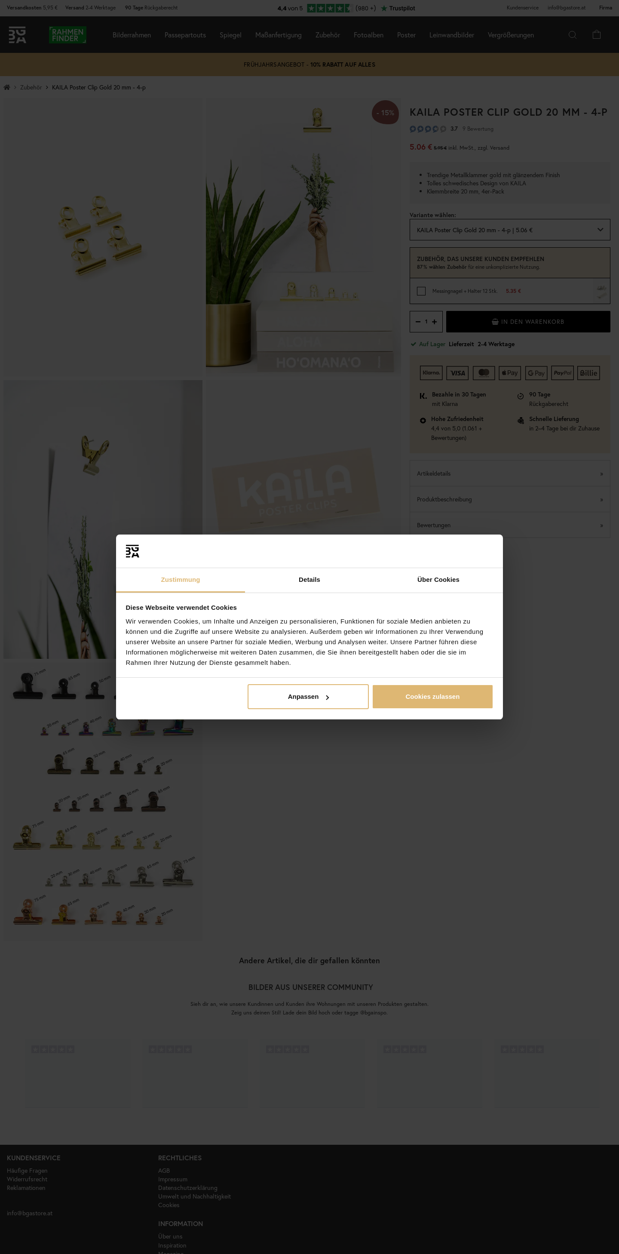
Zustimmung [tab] (180, 579)
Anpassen (308, 696)
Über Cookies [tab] (438, 579)
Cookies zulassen (432, 696)
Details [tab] (309, 579)
